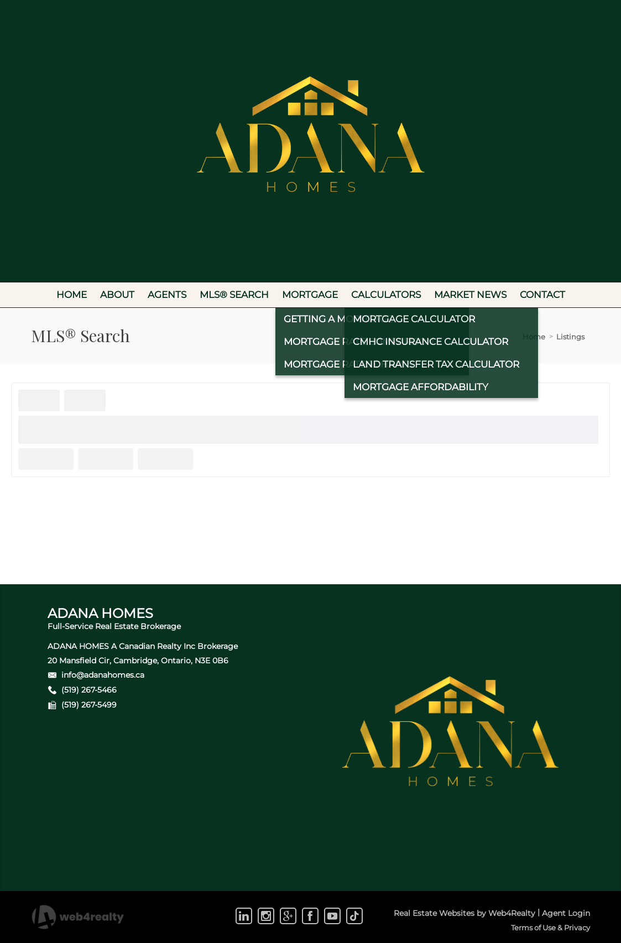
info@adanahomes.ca (102, 675)
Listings (570, 336)
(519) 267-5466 (89, 690)
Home (534, 336)
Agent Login (566, 913)
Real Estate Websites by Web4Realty (464, 913)
